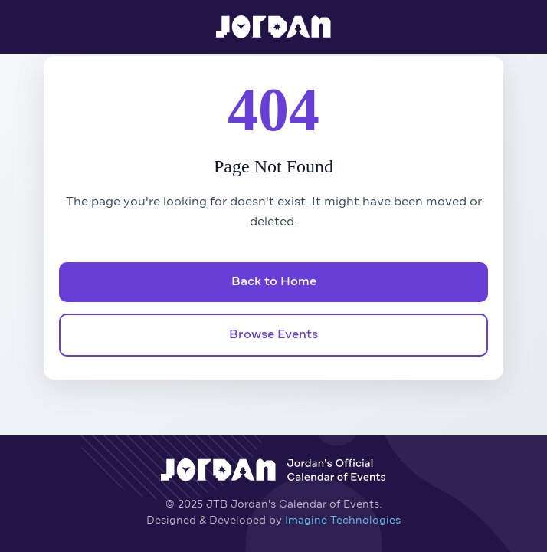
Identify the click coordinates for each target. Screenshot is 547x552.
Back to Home (273, 282)
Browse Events (273, 335)
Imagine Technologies (343, 520)
